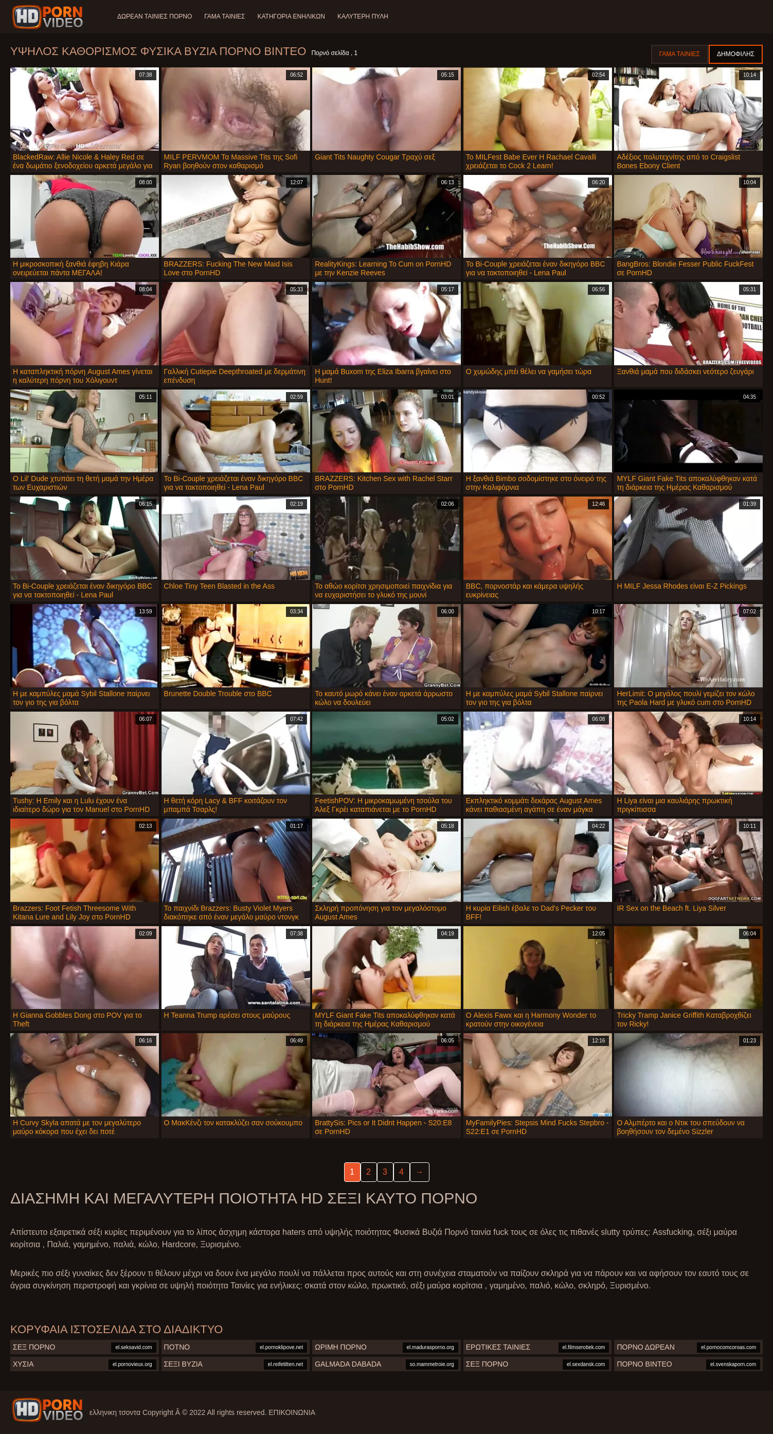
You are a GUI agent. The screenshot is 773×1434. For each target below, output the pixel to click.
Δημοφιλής (735, 54)
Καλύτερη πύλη (362, 16)
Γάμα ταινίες (224, 16)
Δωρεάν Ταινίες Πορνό (154, 16)
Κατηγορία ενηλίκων (291, 16)
